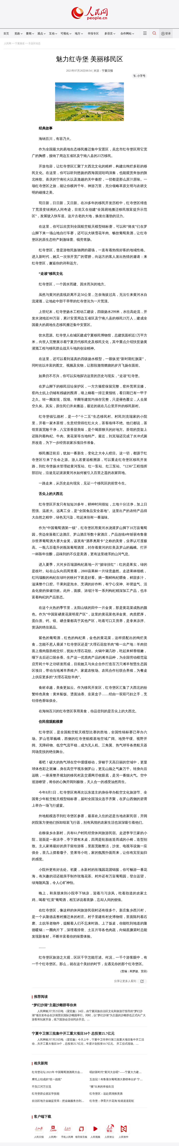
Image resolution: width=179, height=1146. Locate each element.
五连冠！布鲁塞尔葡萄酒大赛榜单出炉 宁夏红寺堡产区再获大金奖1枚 (132, 1079)
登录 (168, 33)
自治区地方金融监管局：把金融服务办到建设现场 (62, 1100)
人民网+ (53, 1130)
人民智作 (124, 1130)
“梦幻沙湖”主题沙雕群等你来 (54, 1005)
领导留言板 (81, 1130)
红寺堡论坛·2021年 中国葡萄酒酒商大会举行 (59, 1072)
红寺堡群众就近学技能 (45, 1093)
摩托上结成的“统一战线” (47, 1079)
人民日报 (39, 1130)
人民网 (7, 43)
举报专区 (93, 33)
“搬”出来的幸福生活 (102, 1086)
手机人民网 (67, 1130)
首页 (6, 33)
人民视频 (95, 1130)
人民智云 (109, 1130)
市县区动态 (34, 43)
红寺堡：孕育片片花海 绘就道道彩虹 (112, 1100)
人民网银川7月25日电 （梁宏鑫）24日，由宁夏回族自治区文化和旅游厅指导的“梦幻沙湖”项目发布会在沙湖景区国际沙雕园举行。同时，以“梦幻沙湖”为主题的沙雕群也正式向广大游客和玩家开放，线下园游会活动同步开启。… (89, 1015)
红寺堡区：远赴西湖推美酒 (106, 1093)
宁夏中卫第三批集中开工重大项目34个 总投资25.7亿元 (73, 1033)
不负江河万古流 (41, 1086)
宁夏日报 (107, 70)
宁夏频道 (20, 43)
